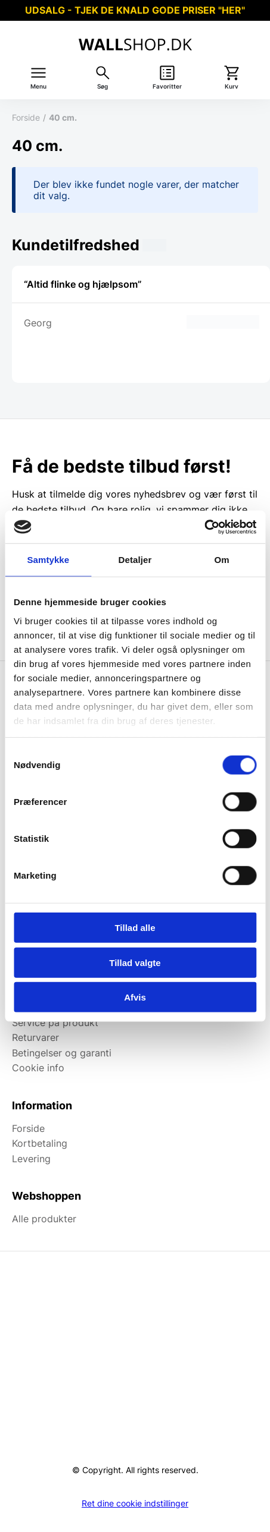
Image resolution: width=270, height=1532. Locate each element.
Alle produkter (44, 1219)
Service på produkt (55, 1022)
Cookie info (38, 1068)
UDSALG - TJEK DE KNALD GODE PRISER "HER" (135, 10)
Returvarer (35, 1037)
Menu (38, 86)
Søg (102, 86)
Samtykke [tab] (48, 560)
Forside (26, 117)
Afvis (135, 997)
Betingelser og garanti (61, 1053)
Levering (31, 1159)
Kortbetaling (39, 1143)
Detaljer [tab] (135, 560)
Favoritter (167, 86)
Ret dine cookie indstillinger (135, 1503)
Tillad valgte (134, 962)
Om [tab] (222, 560)
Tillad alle (134, 928)
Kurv (231, 86)
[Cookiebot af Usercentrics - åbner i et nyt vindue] (204, 526)
